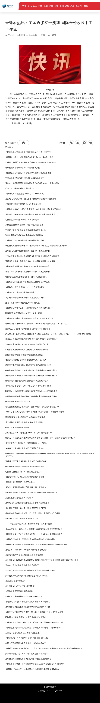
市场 (56, 6)
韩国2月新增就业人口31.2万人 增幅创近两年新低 (25, 417)
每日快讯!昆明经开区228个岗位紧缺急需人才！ (24, 472)
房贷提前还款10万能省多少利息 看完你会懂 (23, 204)
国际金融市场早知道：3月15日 (17, 401)
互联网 (79, 6)
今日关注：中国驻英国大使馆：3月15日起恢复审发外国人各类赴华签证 (34, 612)
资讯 (30, 6)
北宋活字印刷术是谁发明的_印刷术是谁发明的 (24, 422)
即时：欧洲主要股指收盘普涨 (17, 427)
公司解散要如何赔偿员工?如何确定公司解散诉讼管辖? (27, 350)
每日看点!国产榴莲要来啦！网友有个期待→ (22, 220)
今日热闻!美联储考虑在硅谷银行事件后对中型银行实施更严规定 (31, 396)
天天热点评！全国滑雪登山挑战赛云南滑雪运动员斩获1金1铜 (30, 570)
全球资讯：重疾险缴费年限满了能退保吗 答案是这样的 (27, 251)
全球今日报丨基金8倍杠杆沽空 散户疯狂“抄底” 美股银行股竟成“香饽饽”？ (34, 412)
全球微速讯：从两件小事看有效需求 (20, 292)
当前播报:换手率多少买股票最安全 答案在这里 (24, 555)
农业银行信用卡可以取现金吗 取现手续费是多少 (24, 448)
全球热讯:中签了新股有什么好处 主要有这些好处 (25, 287)
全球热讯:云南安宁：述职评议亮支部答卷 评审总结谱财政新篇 (30, 539)
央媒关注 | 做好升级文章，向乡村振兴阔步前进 (24, 225)
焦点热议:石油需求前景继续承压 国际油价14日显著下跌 (27, 329)
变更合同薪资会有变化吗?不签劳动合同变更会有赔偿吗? (28, 386)
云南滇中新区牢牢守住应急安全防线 (20, 482)
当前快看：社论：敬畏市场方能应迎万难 (21, 518)
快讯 (24, 6)
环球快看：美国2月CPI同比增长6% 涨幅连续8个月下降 (27, 607)
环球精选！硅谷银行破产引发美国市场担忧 (22, 168)
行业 (35, 6)
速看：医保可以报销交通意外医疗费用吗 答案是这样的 (27, 272)
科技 (86, 6)
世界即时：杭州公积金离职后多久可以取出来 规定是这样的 (29, 157)
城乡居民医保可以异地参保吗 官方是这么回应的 (24, 298)
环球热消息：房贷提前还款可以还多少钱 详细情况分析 (27, 503)
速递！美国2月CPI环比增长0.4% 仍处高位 (22, 303)
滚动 (62, 6)
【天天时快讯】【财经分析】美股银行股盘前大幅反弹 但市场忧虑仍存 (33, 529)
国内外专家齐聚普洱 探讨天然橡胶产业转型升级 (24, 466)
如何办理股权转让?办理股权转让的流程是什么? (24, 355)
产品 (72, 6)
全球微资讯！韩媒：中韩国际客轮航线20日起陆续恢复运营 (29, 318)
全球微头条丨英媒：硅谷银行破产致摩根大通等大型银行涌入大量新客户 (34, 664)
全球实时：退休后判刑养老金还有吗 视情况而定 (24, 596)
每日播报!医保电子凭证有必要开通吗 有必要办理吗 (25, 277)
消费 (51, 6)
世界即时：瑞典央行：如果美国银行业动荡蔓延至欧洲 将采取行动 (32, 669)
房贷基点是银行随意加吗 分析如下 (19, 498)
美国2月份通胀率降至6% (15, 581)
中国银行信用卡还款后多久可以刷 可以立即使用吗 (25, 230)
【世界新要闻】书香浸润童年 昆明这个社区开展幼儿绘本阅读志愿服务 (33, 534)
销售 (67, 6)
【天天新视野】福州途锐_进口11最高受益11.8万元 (26, 443)
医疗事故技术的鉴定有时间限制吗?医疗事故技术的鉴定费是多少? (31, 391)
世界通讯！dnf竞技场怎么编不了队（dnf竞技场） (25, 194)
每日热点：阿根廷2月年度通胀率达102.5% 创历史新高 (27, 282)
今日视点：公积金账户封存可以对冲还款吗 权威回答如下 (28, 173)
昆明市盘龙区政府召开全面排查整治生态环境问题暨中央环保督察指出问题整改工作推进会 (41, 560)
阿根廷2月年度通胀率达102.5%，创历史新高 (23, 313)
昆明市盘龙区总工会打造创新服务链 (20, 586)
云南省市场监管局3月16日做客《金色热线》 (23, 633)
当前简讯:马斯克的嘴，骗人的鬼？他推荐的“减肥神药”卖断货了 (30, 199)
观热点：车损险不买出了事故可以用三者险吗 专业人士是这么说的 (32, 183)
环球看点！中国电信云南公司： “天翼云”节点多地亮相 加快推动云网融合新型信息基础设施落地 (43, 648)
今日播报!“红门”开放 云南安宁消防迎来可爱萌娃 (24, 477)
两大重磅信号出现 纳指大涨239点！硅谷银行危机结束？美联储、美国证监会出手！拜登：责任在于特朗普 (48, 334)
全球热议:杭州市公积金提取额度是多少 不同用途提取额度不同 (30, 162)
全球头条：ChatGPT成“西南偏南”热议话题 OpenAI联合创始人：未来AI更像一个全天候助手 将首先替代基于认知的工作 (49, 454)
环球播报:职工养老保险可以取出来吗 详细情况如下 (25, 461)
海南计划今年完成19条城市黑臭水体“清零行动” (24, 235)
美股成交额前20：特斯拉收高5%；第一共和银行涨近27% (28, 433)
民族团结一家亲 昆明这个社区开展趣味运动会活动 (25, 617)
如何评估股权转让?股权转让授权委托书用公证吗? (25, 360)
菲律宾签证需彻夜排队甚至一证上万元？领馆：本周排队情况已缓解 (32, 513)
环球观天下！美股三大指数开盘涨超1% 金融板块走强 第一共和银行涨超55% (36, 544)
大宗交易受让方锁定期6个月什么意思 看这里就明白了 (27, 576)
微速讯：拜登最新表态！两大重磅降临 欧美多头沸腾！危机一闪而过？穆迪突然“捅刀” (39, 438)
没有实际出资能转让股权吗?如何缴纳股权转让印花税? (27, 344)
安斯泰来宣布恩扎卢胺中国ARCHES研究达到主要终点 (27, 266)
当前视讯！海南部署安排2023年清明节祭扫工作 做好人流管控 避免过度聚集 (36, 246)
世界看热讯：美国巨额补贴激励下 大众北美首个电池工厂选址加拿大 (33, 628)
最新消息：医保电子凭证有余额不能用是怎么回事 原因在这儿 (30, 214)
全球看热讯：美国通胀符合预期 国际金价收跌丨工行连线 (28, 152)
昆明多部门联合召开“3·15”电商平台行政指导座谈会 (26, 550)
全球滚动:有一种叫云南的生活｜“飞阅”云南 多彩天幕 (26, 638)
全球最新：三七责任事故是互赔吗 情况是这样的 (24, 240)
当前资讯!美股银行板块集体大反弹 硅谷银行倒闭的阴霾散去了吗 (31, 492)
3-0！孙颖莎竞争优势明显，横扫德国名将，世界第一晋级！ (29, 524)
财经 (40, 6)
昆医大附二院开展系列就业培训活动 (20, 188)
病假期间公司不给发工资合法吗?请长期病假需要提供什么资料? (31, 376)
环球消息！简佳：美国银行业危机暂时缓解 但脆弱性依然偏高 (30, 261)
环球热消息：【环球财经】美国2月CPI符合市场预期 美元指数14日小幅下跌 (36, 324)
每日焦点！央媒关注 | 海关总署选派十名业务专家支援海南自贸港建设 (33, 209)
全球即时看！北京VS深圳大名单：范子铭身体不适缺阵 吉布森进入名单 (34, 622)
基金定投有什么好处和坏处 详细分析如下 (22, 565)
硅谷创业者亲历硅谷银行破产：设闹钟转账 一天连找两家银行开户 (32, 407)
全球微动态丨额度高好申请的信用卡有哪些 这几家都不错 (28, 659)
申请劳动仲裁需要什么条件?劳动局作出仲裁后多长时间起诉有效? (31, 370)
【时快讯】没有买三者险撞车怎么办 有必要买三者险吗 (27, 602)
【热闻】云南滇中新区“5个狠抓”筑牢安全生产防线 (25, 508)
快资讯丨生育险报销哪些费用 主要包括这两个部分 (25, 487)
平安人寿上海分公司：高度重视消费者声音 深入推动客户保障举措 (32, 256)
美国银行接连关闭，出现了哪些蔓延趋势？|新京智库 (26, 654)
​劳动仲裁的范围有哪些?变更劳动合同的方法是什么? (26, 381)
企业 (46, 6)
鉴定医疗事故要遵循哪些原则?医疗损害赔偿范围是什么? (28, 365)
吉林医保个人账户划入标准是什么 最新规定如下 (24, 178)
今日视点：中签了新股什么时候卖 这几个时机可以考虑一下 (29, 308)
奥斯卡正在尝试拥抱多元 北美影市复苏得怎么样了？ (26, 643)
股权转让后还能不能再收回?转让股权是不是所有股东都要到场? (31, 339)
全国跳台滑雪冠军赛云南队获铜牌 (19, 591)
